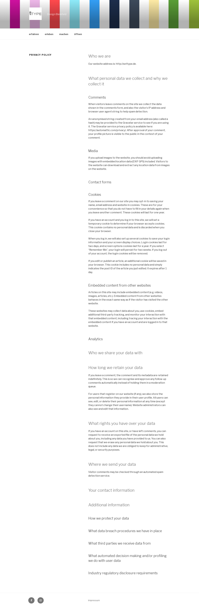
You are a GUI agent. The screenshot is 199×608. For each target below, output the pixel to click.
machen (63, 34)
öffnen (78, 34)
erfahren (34, 34)
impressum (94, 600)
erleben (49, 34)
